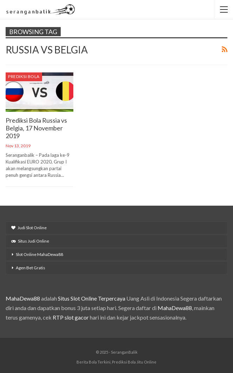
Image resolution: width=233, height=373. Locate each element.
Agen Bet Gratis (30, 267)
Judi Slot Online (29, 227)
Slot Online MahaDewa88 (39, 254)
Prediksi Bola (24, 76)
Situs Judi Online (30, 241)
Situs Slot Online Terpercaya (91, 298)
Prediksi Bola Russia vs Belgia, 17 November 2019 (36, 128)
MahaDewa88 (23, 298)
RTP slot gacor (71, 317)
